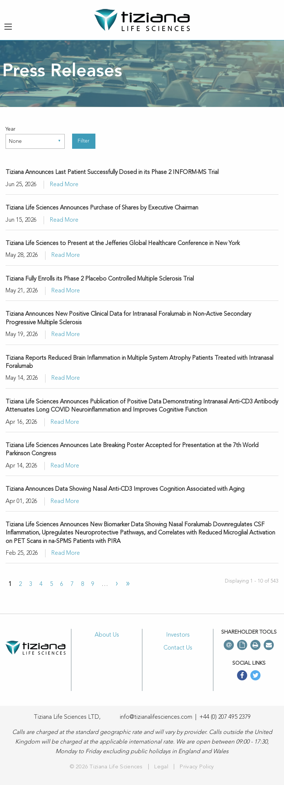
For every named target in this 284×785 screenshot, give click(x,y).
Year (11, 129)
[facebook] (242, 676)
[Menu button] (8, 27)
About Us (107, 635)
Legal (161, 767)
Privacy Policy (197, 767)
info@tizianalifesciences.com (156, 717)
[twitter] (255, 676)
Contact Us (177, 648)
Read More (64, 185)
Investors (178, 635)
